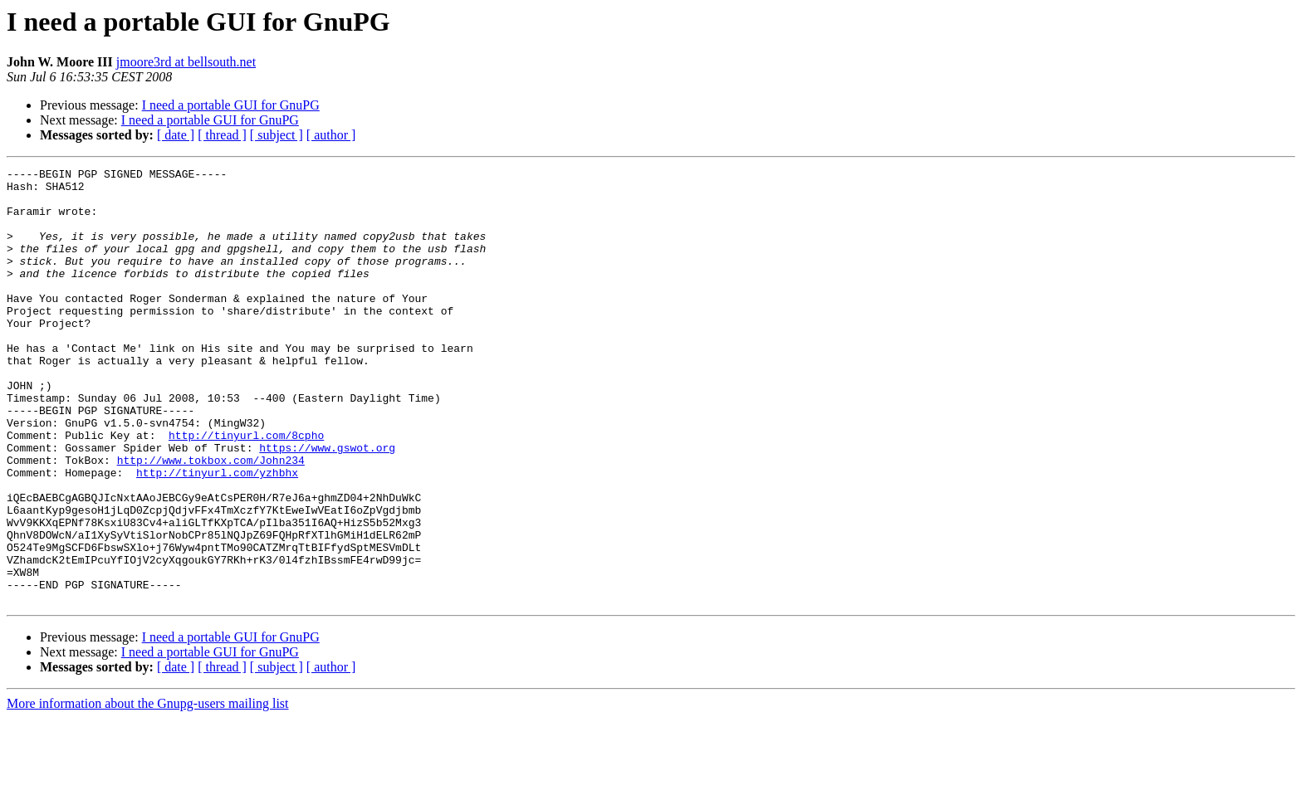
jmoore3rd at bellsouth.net (186, 62)
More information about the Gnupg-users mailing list (148, 790)
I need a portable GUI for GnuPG (231, 105)
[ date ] (175, 135)
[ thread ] (222, 135)
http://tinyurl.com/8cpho (246, 489)
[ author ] (331, 135)
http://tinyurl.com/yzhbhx (217, 534)
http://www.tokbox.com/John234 (211, 519)
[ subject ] (276, 135)
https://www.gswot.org (327, 504)
